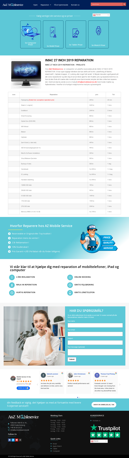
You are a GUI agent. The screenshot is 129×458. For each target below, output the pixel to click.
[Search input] (107, 4)
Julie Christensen (80, 374)
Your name (95, 323)
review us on (23, 388)
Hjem (35, 5)
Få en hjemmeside (61, 5)
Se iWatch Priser (98, 45)
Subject (95, 341)
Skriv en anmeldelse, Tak (104, 405)
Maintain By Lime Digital (72, 456)
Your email (95, 332)
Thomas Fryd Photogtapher (110, 374)
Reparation (46, 5)
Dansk (97, 15)
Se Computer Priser (30, 44)
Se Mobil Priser (53, 46)
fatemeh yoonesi (52, 374)
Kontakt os (75, 5)
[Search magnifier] (124, 4)
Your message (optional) (95, 351)
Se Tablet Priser (76, 44)
